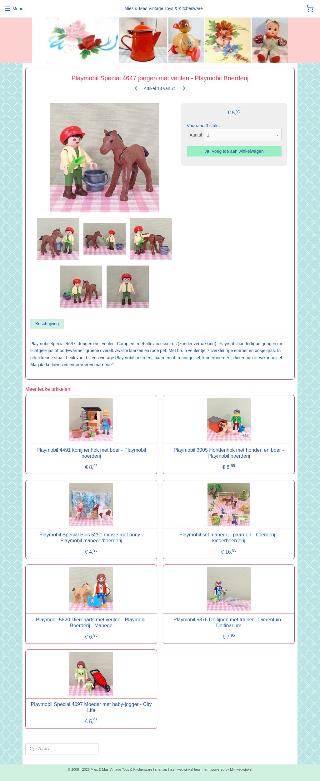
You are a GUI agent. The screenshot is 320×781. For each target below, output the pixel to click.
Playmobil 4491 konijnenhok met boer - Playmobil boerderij (91, 453)
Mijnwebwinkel (241, 769)
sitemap (161, 769)
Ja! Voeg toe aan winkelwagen (234, 151)
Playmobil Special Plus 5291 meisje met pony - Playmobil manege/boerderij (91, 537)
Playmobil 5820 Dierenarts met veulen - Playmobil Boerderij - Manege (91, 622)
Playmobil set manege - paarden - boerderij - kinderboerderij (228, 537)
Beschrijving (47, 323)
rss (172, 769)
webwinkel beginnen (192, 769)
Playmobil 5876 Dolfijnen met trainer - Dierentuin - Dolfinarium (228, 622)
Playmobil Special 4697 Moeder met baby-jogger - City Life (91, 707)
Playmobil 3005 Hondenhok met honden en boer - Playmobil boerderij (228, 453)
